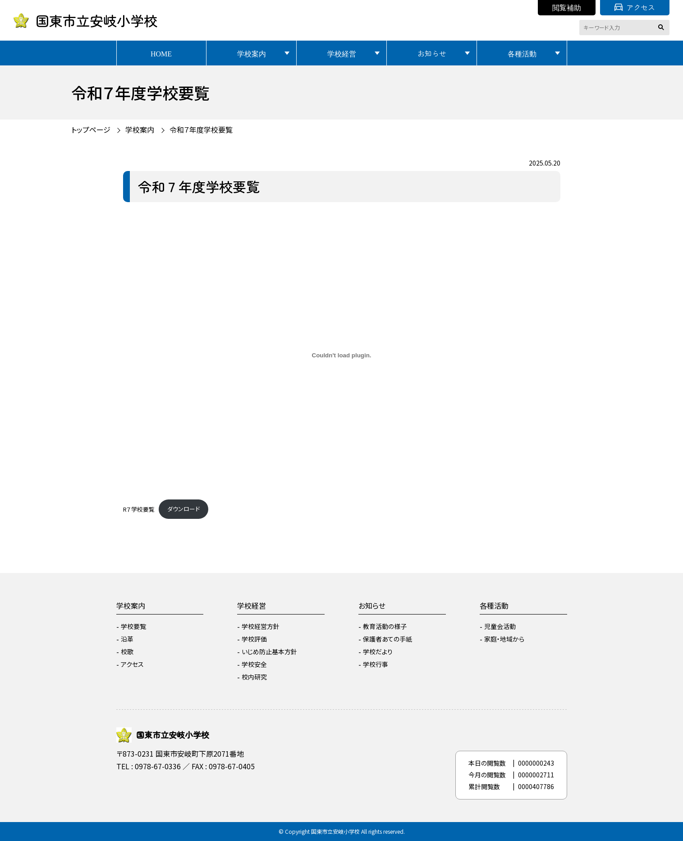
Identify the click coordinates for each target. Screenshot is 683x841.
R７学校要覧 (139, 508)
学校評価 (254, 638)
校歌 (127, 651)
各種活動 (522, 53)
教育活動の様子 (385, 626)
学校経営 (341, 53)
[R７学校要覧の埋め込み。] (341, 355)
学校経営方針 (261, 626)
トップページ (90, 129)
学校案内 (251, 53)
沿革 (127, 638)
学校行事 (375, 664)
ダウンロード (183, 508)
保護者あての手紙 (387, 638)
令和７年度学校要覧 (201, 129)
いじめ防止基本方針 (269, 651)
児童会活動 (500, 626)
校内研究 (254, 676)
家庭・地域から (504, 638)
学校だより (378, 651)
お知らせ (431, 53)
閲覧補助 (566, 7)
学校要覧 (133, 626)
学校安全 (254, 664)
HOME (161, 53)
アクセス (634, 7)
